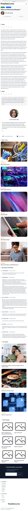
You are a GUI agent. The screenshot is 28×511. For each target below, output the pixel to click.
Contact (3, 497)
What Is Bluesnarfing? (5, 239)
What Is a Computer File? (7, 414)
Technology (4, 363)
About (3, 495)
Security (2, 238)
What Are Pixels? (4, 214)
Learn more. (14, 1)
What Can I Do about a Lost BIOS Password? (9, 264)
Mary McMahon (8, 12)
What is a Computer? (18, 446)
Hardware (3, 213)
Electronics (3, 485)
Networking (3, 163)
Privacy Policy (2, 509)
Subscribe (20, 474)
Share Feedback (20, 136)
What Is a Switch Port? (5, 164)
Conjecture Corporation (10, 508)
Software (4, 413)
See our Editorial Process (7, 136)
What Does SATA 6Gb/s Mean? (8, 390)
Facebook (3, 501)
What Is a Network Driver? (6, 189)
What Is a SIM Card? (18, 432)
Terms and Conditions (8, 509)
